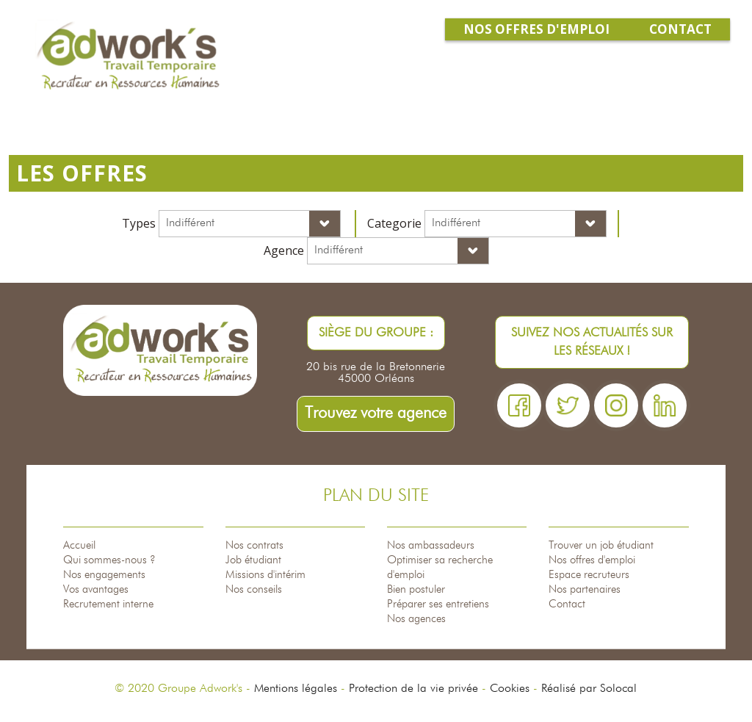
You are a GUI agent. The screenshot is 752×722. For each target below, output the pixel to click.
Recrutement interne (108, 604)
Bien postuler (416, 589)
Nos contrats (254, 545)
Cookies (509, 689)
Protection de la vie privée (413, 689)
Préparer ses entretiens (438, 604)
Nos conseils (253, 589)
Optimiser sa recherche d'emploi (440, 567)
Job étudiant (253, 560)
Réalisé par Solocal (589, 689)
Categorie (394, 223)
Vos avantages (96, 589)
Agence (284, 250)
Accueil (79, 545)
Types (139, 223)
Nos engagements (104, 574)
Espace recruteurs (589, 574)
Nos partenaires (585, 589)
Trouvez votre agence (375, 413)
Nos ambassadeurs (430, 545)
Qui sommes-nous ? (109, 560)
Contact (567, 604)
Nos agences (416, 618)
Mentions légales (295, 689)
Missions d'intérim (265, 574)
